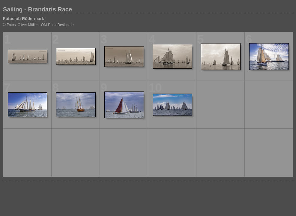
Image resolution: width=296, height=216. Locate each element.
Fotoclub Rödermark (23, 18)
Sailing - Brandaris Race (37, 9)
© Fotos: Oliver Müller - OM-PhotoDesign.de (38, 25)
